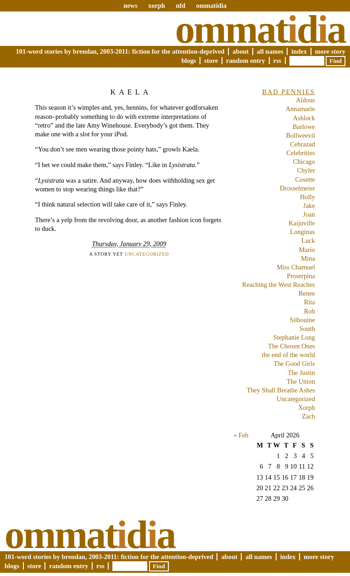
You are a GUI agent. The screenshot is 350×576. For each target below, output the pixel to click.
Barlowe (304, 126)
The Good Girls (294, 363)
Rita (309, 302)
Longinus (302, 231)
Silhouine (302, 320)
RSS (277, 60)
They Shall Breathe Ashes (281, 390)
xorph (156, 5)
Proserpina (301, 276)
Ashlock (304, 118)
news (130, 5)
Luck (308, 240)
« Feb (240, 435)
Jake (309, 205)
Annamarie (300, 108)
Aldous (305, 100)
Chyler (306, 170)
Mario (307, 249)
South (307, 328)
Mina (308, 258)
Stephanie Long (294, 337)
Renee (307, 293)
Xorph (306, 407)
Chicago (304, 161)
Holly (307, 197)
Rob (309, 311)
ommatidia (211, 5)
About (241, 51)
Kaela (130, 92)
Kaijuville (302, 223)
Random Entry (245, 60)
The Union (301, 381)
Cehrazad (302, 144)
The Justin (301, 372)
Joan (309, 214)
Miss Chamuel (296, 267)
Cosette (305, 179)
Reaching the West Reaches (278, 284)
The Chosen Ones (291, 346)
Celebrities (300, 153)
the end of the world (288, 354)
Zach (308, 416)
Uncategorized (147, 254)
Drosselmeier (297, 188)
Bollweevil (300, 135)
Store (211, 60)
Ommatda (260, 29)
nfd (180, 5)
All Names (270, 51)
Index (299, 51)
